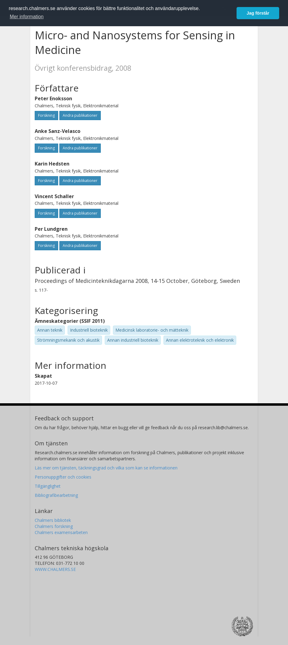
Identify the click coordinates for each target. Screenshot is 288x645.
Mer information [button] (27, 16)
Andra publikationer (80, 115)
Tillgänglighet (48, 486)
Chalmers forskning (54, 526)
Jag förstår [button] (258, 13)
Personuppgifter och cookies (63, 477)
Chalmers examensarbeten (61, 532)
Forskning (46, 115)
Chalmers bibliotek (53, 520)
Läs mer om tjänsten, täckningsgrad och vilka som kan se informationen (106, 468)
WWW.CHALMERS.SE (55, 569)
